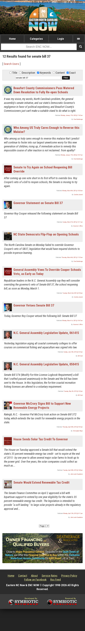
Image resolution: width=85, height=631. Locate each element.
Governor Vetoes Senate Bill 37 (33, 305)
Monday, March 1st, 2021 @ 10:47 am (72, 320)
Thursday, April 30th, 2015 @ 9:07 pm (73, 427)
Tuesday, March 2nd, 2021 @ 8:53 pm (73, 293)
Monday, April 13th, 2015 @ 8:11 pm (73, 513)
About (34, 575)
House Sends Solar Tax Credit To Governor (40, 439)
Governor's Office (78, 226)
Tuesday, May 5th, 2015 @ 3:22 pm (73, 391)
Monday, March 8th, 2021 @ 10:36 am (72, 190)
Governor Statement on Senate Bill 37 (38, 203)
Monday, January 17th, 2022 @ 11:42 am (72, 115)
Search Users (11, 63)
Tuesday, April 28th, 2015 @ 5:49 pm (73, 470)
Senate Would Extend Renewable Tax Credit (41, 482)
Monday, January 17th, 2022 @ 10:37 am (72, 155)
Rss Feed (55, 579)
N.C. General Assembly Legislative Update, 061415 (46, 333)
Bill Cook (80, 356)
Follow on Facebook (35, 579)
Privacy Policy (69, 575)
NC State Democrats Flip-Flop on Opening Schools (46, 234)
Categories (36, 38)
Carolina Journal (78, 194)
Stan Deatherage (78, 119)
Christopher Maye (78, 431)
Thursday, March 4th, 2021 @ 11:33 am (72, 257)
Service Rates (49, 575)
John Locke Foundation (76, 474)
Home (12, 38)
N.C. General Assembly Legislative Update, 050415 (46, 364)
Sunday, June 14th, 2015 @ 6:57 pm (73, 352)
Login (60, 38)
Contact (22, 575)
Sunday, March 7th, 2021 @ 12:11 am (73, 222)
